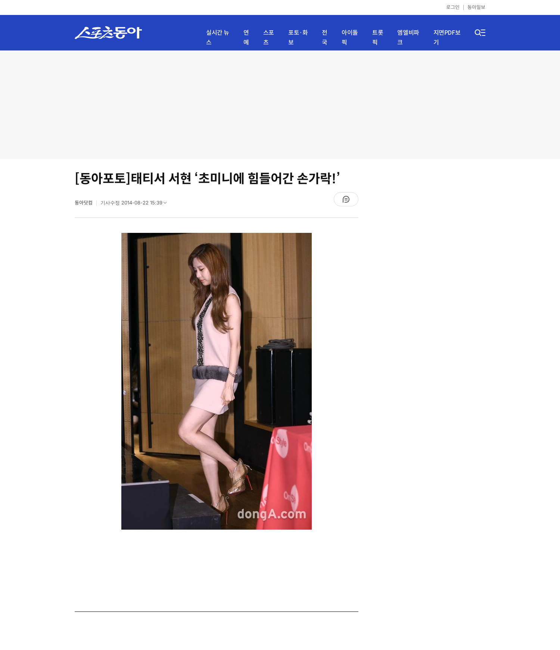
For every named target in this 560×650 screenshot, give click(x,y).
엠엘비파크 (408, 37)
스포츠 (268, 37)
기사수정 (135, 204)
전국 (324, 37)
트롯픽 (377, 37)
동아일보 (476, 7)
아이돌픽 (350, 37)
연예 (246, 37)
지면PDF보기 (447, 37)
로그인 (453, 7)
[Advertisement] (280, 104)
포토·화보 (298, 37)
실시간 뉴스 (217, 37)
